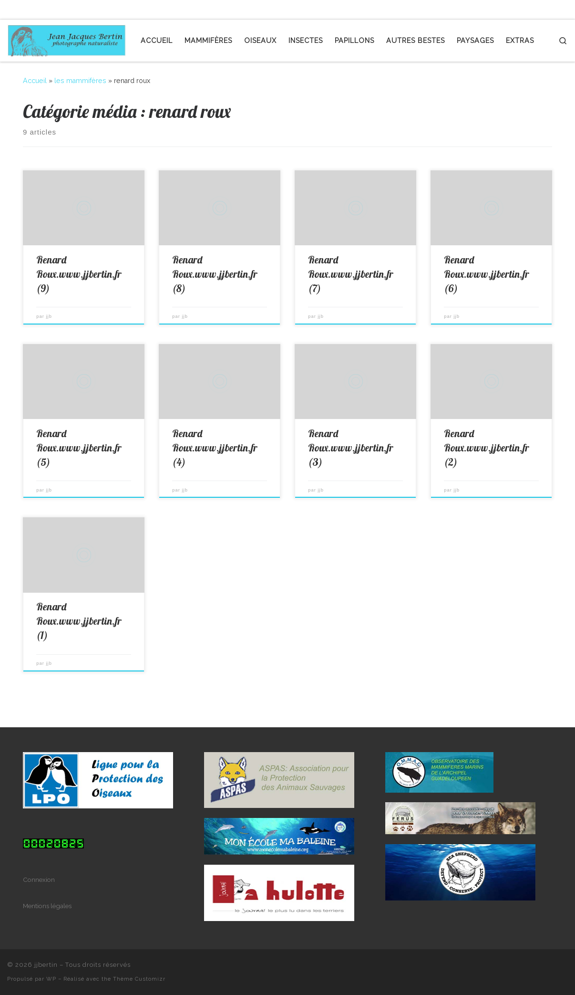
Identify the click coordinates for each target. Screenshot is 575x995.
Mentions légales (47, 906)
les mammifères (80, 80)
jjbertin (46, 964)
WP (51, 978)
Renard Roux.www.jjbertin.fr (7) (350, 273)
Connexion (39, 879)
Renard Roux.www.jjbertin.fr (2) (486, 447)
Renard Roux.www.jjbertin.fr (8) (214, 273)
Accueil (35, 80)
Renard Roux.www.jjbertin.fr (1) (79, 620)
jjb (49, 316)
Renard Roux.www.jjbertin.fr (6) (486, 273)
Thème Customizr (139, 978)
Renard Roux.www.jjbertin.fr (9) (79, 273)
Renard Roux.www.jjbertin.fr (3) (350, 447)
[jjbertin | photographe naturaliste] (66, 38)
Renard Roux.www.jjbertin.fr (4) (214, 447)
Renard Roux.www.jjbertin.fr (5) (79, 447)
